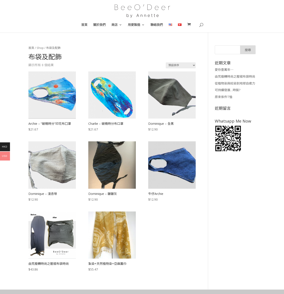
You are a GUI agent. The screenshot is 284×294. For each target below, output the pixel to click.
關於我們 (99, 25)
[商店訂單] (181, 65)
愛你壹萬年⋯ (224, 69)
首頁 (84, 25)
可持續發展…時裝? (227, 90)
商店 (114, 25)
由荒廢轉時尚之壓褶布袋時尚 (235, 76)
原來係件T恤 (223, 97)
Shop (40, 48)
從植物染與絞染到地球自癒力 (235, 83)
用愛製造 (134, 25)
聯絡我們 (156, 25)
